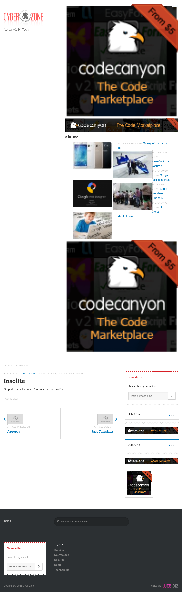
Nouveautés (61, 554)
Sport (57, 564)
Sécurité (59, 559)
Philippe (31, 373)
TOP (7, 521)
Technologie (61, 569)
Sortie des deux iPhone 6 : (159, 193)
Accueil (8, 365)
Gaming (59, 550)
